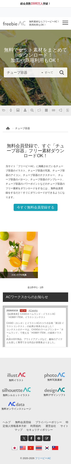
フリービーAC (43, 458)
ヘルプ (7, 422)
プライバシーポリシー (48, 422)
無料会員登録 (23, 422)
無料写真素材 (54, 379)
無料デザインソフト (55, 395)
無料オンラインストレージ (16, 408)
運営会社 (50, 425)
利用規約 (35, 425)
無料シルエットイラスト (16, 395)
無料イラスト (16, 380)
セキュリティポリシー (39, 429)
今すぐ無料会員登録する (35, 207)
